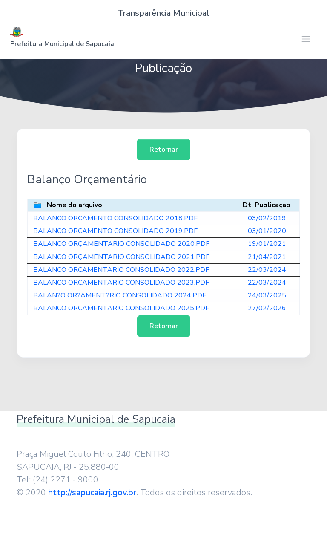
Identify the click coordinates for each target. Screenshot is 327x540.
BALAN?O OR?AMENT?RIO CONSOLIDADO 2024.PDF (119, 295)
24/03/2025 (267, 295)
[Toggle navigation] (306, 39)
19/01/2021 (267, 243)
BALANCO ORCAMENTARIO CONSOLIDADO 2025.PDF (121, 308)
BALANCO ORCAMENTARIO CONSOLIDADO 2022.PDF (121, 269)
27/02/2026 (267, 308)
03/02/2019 (267, 218)
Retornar (163, 149)
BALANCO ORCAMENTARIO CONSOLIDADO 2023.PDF (121, 282)
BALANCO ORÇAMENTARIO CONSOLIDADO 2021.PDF (121, 257)
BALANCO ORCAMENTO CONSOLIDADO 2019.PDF (115, 231)
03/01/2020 (267, 231)
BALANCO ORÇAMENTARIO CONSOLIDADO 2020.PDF (121, 243)
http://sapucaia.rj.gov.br (92, 492)
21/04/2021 (267, 257)
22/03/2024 (267, 269)
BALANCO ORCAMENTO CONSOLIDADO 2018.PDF (115, 218)
